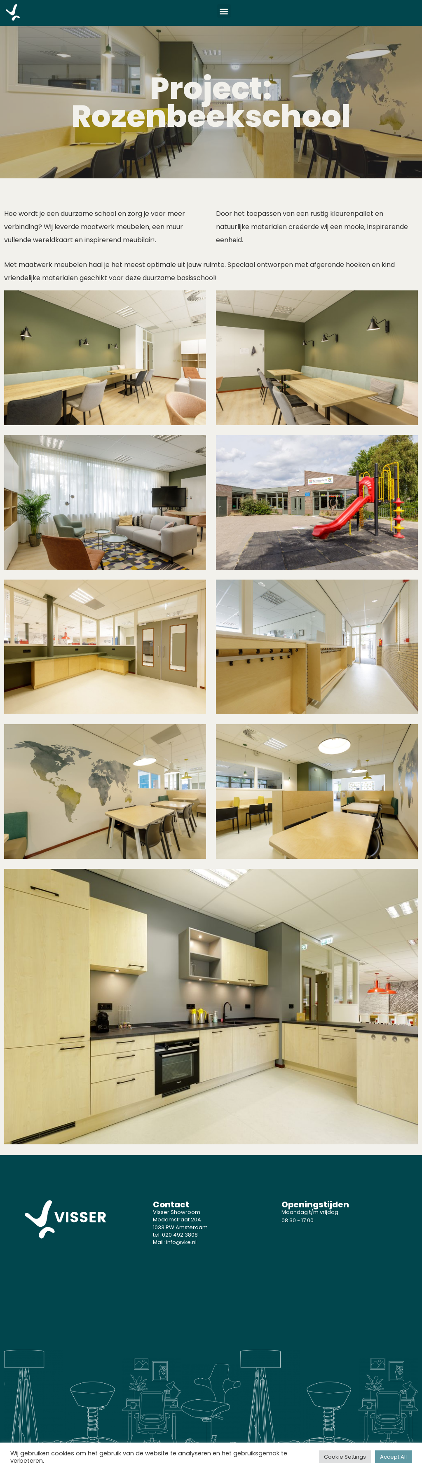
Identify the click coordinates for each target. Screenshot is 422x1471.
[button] (224, 11)
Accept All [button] (393, 1457)
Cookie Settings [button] (345, 1457)
